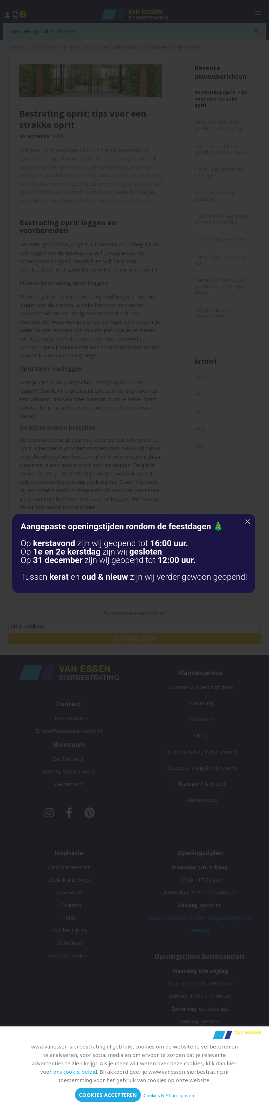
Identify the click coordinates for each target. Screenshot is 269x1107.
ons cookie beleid (75, 1071)
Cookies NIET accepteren (169, 1096)
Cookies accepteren (108, 1094)
